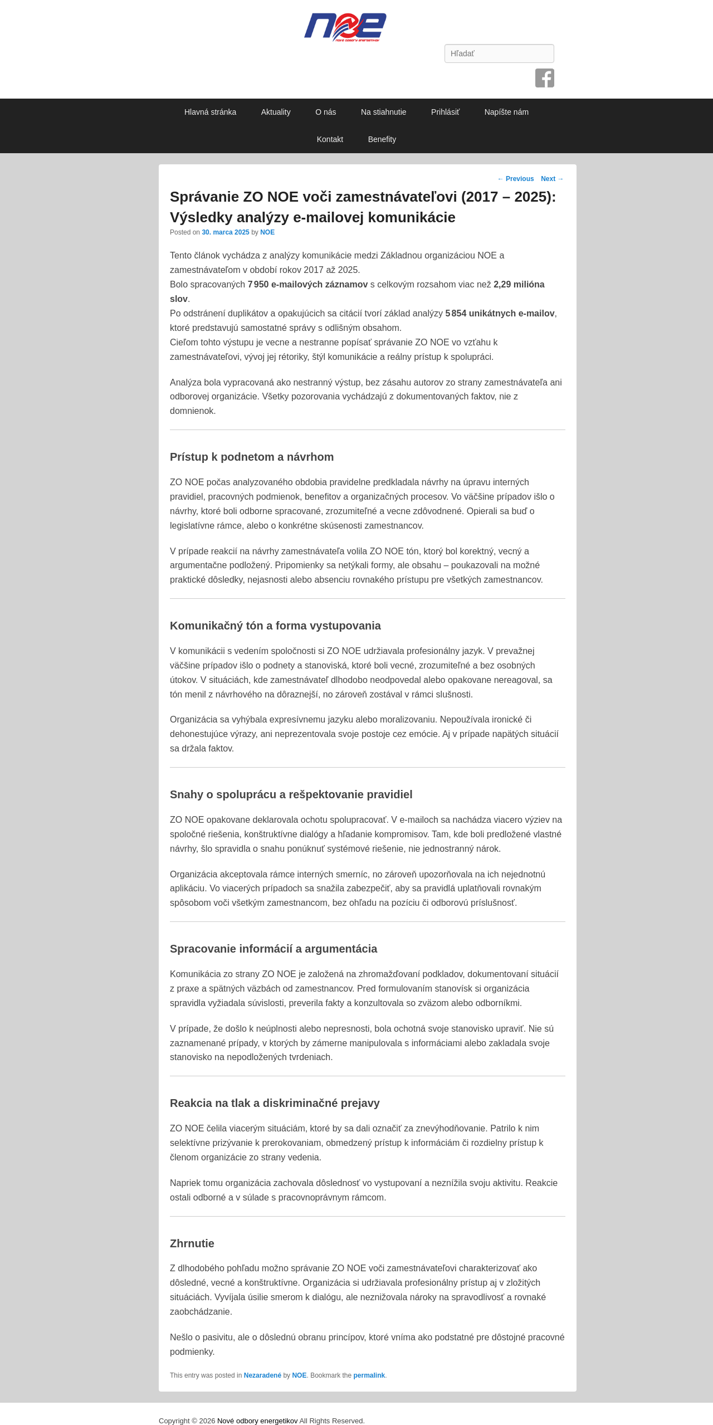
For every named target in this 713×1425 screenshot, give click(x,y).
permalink (369, 1375)
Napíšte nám (507, 112)
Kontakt (330, 139)
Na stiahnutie (384, 112)
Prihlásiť (445, 112)
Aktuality (276, 112)
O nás (325, 112)
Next (552, 179)
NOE (267, 232)
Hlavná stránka (210, 112)
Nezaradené (262, 1375)
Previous (515, 179)
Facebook (544, 78)
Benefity (382, 139)
